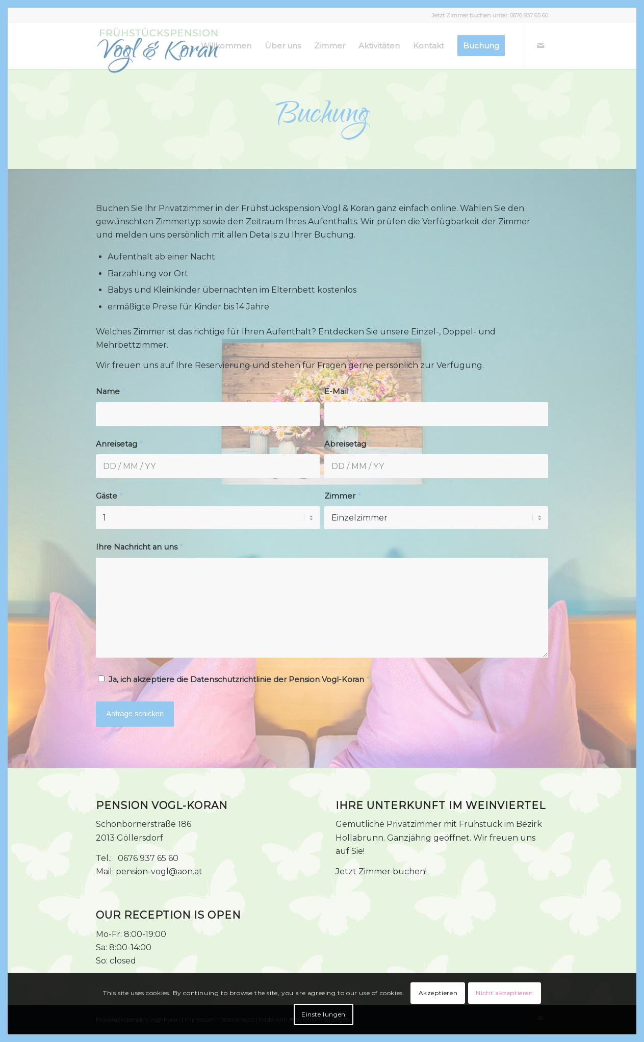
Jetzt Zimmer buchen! (381, 871)
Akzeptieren (438, 993)
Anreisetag (119, 444)
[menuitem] (226, 46)
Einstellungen (323, 1014)
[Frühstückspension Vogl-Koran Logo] (157, 51)
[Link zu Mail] (540, 45)
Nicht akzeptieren (504, 993)
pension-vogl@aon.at (159, 871)
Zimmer (342, 496)
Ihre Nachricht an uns (139, 547)
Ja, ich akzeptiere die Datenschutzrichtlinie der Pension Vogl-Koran (239, 679)
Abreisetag (347, 444)
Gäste (109, 496)
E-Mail (338, 391)
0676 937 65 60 (529, 15)
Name (110, 391)
